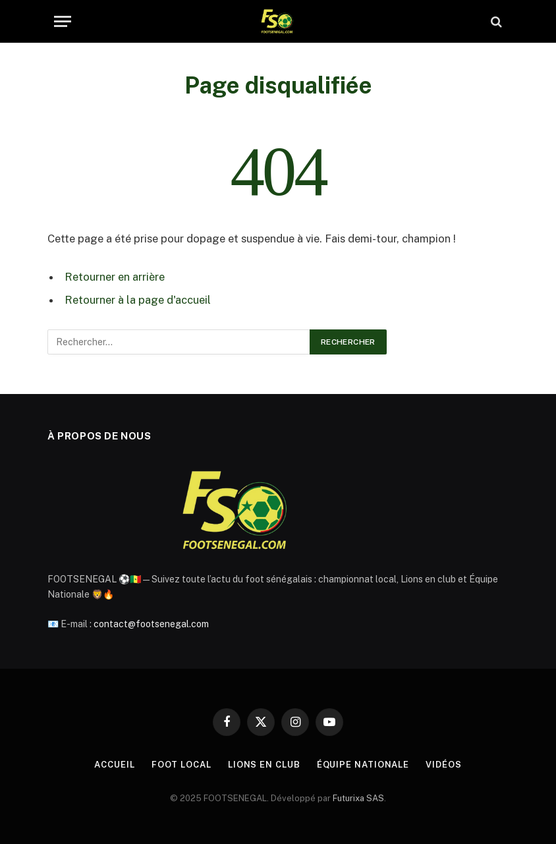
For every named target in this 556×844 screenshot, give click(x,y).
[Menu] (62, 21)
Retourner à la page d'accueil (138, 299)
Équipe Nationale (363, 765)
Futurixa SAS (358, 798)
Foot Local (181, 765)
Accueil (114, 765)
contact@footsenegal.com (151, 624)
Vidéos (443, 765)
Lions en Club (264, 765)
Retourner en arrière (115, 276)
